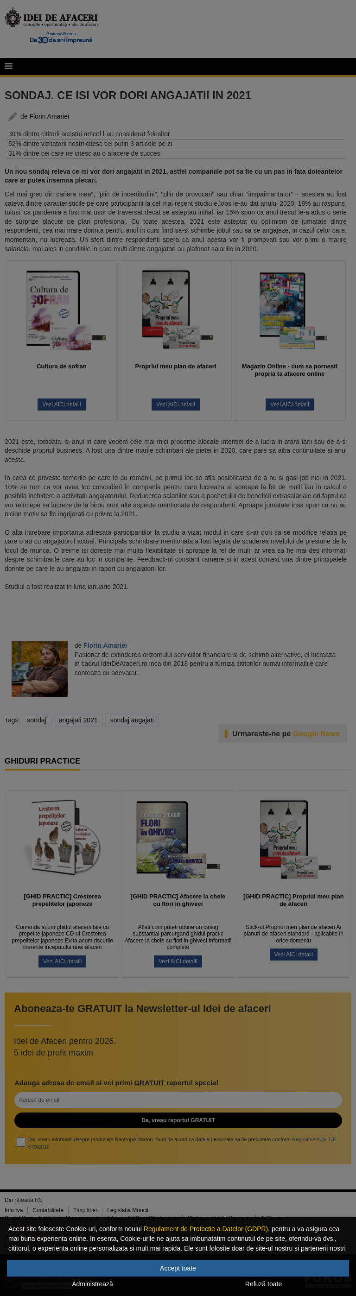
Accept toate (178, 1268)
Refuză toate (263, 1284)
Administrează (92, 1284)
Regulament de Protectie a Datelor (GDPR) (206, 1229)
